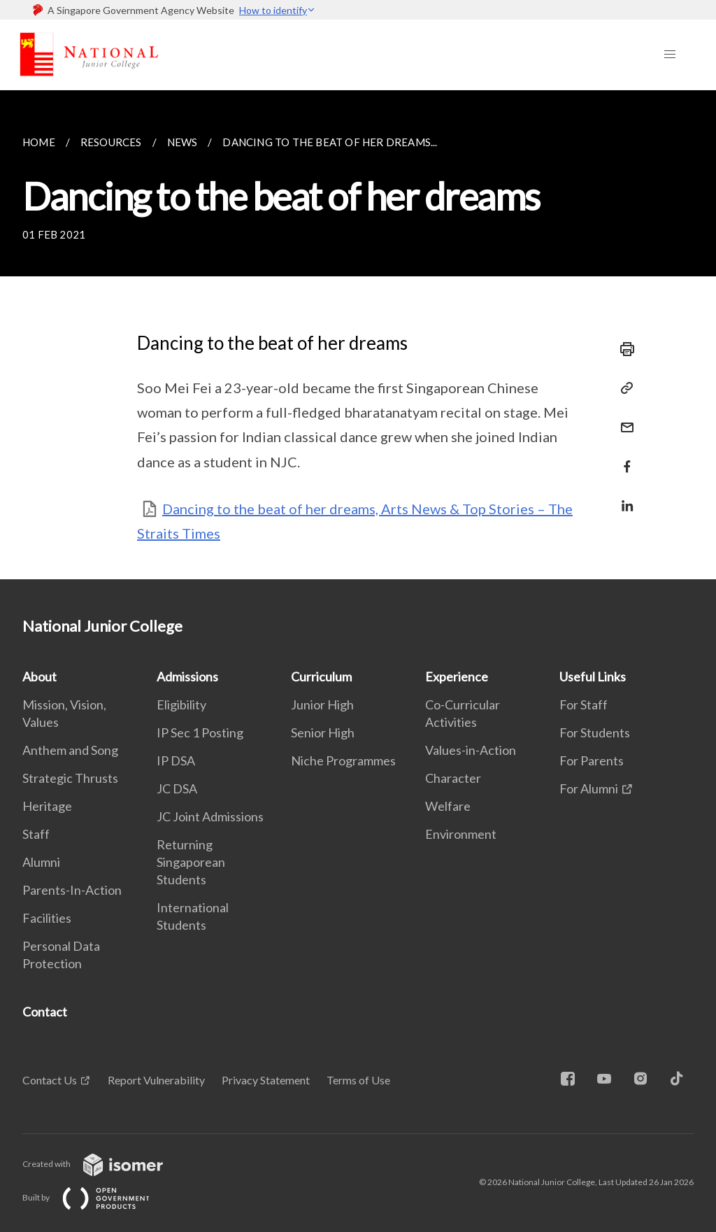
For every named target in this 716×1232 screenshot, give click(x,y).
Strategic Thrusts (70, 778)
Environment (460, 834)
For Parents (591, 760)
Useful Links (592, 676)
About (39, 676)
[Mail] (623, 418)
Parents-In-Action (72, 890)
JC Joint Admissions (210, 816)
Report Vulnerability (156, 1079)
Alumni (41, 862)
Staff (36, 834)
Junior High (322, 704)
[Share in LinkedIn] (623, 497)
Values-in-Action (470, 750)
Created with (103, 1164)
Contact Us (49, 1079)
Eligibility (181, 704)
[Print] (623, 349)
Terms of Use (358, 1079)
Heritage (47, 806)
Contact (44, 1011)
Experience (456, 676)
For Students (594, 732)
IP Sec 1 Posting (200, 732)
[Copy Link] (623, 388)
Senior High (323, 732)
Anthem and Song (70, 750)
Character (453, 778)
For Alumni (588, 788)
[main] (358, 334)
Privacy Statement (266, 1079)
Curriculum (321, 676)
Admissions (187, 676)
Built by (97, 1197)
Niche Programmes (343, 760)
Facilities (46, 918)
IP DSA (176, 760)
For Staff (583, 704)
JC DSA (177, 788)
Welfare (448, 806)
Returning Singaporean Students (191, 862)
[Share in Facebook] (623, 458)
